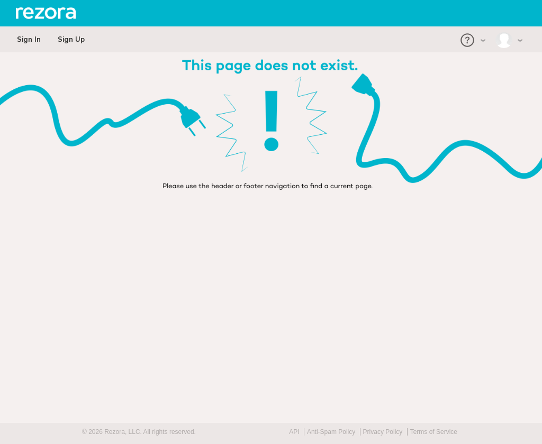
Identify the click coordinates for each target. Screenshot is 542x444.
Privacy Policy (383, 432)
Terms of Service (433, 432)
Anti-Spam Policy (331, 432)
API (294, 432)
